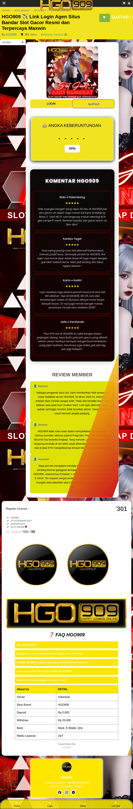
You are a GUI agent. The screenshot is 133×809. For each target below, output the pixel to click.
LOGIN (51, 103)
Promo (17, 804)
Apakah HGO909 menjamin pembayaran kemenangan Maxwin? (53, 662)
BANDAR (23, 531)
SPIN (72, 148)
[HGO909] (59, 792)
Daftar (83, 804)
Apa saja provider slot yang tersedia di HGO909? (44, 671)
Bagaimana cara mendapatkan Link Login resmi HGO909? (50, 653)
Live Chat (116, 804)
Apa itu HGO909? (26, 644)
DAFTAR (93, 103)
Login (50, 804)
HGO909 (11, 34)
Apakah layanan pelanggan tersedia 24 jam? (42, 680)
